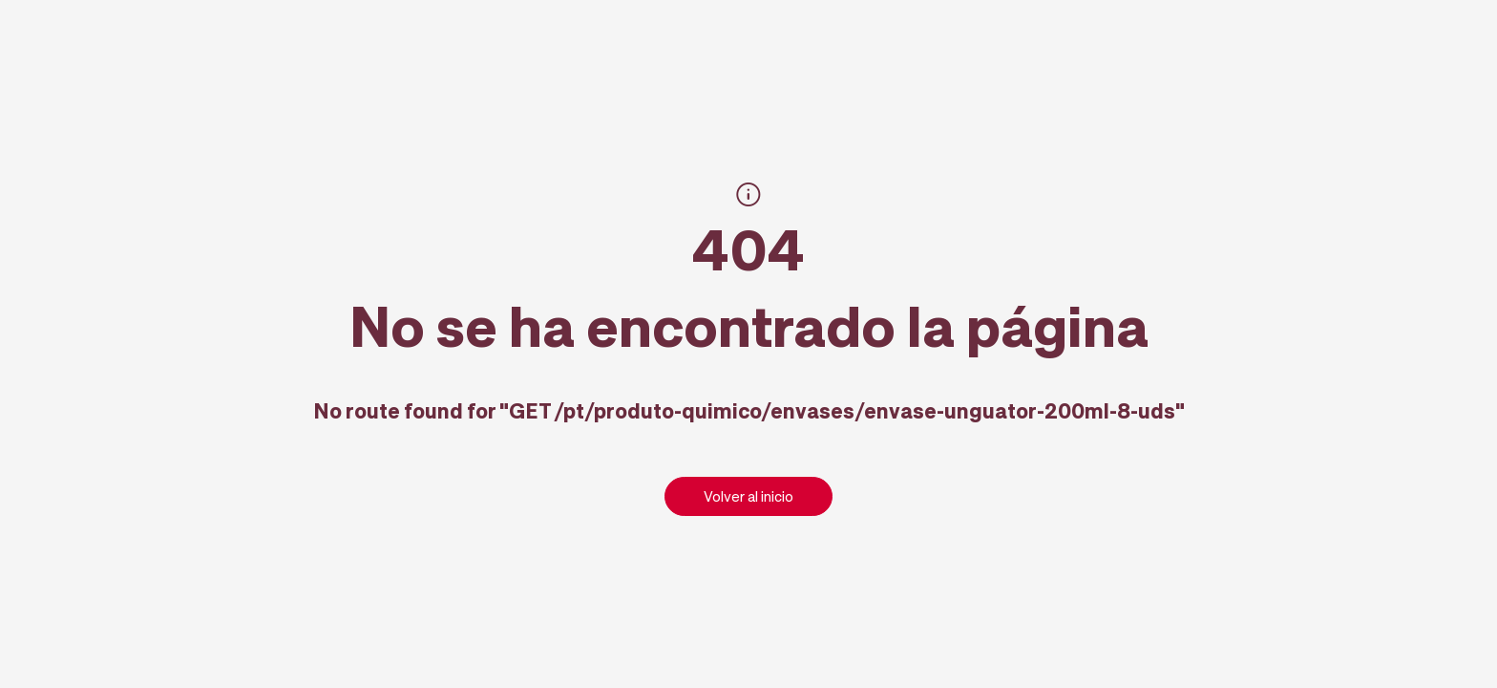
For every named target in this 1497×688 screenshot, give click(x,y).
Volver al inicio (748, 496)
